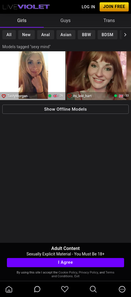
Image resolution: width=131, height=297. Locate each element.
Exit (76, 276)
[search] (93, 289)
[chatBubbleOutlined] (37, 289)
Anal (45, 34)
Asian (65, 34)
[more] (122, 289)
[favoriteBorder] (64, 289)
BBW (86, 34)
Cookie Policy (67, 272)
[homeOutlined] (9, 289)
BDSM (107, 34)
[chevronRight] (125, 34)
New (26, 34)
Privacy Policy (88, 272)
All (9, 34)
